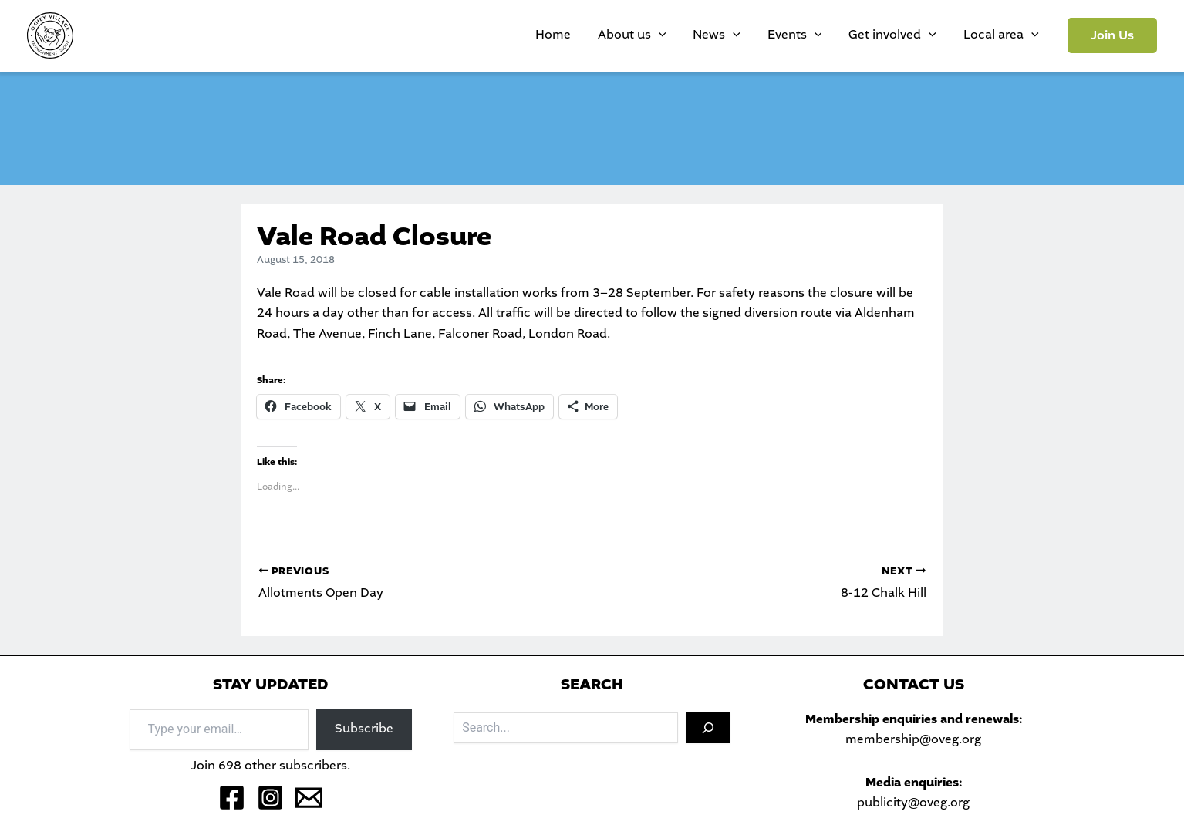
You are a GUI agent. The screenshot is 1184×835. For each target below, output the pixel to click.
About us (683, 35)
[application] (710, 35)
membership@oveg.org (913, 740)
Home (616, 35)
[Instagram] (270, 797)
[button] (1112, 35)
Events (823, 35)
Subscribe (364, 729)
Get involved (910, 35)
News (757, 35)
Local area (1006, 35)
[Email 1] (308, 797)
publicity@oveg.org (913, 803)
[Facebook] (231, 797)
